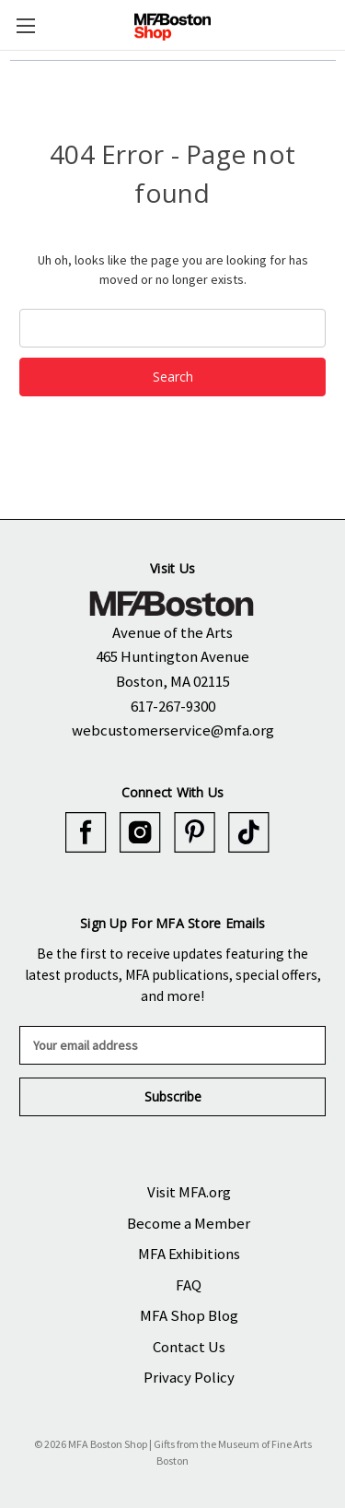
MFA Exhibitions (189, 1253)
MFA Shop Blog (189, 1315)
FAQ (188, 1285)
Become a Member (188, 1223)
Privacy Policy (189, 1377)
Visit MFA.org (189, 1192)
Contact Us (189, 1347)
